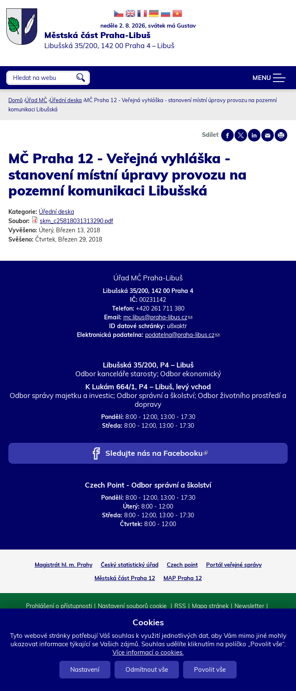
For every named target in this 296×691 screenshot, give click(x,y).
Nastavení (85, 669)
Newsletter (249, 606)
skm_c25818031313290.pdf (76, 221)
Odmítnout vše (146, 669)
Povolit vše (210, 669)
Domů (15, 100)
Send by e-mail (267, 135)
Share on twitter (241, 135)
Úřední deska (66, 100)
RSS (180, 606)
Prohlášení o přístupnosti (59, 606)
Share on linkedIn (254, 135)
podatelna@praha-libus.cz (182, 335)
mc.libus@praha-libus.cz (157, 317)
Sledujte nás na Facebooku (156, 454)
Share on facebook (227, 135)
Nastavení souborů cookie (133, 606)
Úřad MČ (36, 100)
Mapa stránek (210, 606)
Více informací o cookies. (148, 652)
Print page (281, 135)
